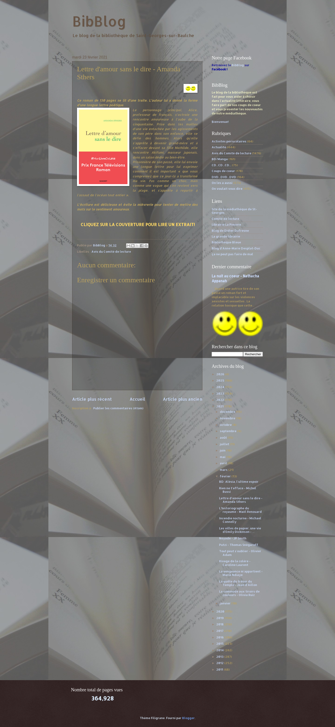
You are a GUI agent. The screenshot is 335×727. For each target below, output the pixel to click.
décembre (228, 411)
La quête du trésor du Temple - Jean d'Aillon (238, 583)
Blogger (188, 718)
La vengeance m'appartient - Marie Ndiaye (241, 573)
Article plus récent (92, 399)
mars (224, 470)
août (224, 437)
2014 (220, 650)
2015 (220, 643)
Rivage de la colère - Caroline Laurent (235, 562)
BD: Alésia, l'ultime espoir (238, 481)
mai (223, 457)
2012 (220, 663)
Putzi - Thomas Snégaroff (238, 545)
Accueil (137, 399)
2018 (220, 624)
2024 (220, 387)
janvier (225, 603)
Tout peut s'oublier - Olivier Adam (240, 552)
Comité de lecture (225, 219)
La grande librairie (226, 236)
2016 (220, 637)
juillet (225, 444)
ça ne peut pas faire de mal (232, 254)
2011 (220, 669)
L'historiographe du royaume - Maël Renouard (240, 509)
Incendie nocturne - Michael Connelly (240, 520)
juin (223, 450)
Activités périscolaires (229, 141)
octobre (226, 425)
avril (224, 463)
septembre (228, 431)
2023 (220, 393)
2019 (220, 618)
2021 (220, 406)
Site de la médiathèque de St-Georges (234, 210)
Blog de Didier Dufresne (230, 230)
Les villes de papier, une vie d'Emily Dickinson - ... (240, 530)
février (225, 476)
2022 (220, 400)
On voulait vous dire (227, 188)
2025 (220, 380)
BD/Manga (220, 159)
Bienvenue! (220, 122)
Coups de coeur (223, 171)
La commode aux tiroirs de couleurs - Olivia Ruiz (239, 593)
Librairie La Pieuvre (226, 224)
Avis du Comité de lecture (111, 251)
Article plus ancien (182, 399)
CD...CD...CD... (221, 165)
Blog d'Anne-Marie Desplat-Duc (236, 248)
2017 (220, 631)
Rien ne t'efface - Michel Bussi (237, 489)
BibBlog (99, 21)
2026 (220, 374)
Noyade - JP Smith (232, 538)
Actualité (219, 147)
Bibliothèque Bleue (226, 242)
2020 (220, 611)
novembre (228, 418)
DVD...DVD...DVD (224, 177)
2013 (220, 656)
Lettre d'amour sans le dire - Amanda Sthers (240, 499)
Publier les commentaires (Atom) (118, 408)
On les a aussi (222, 183)
